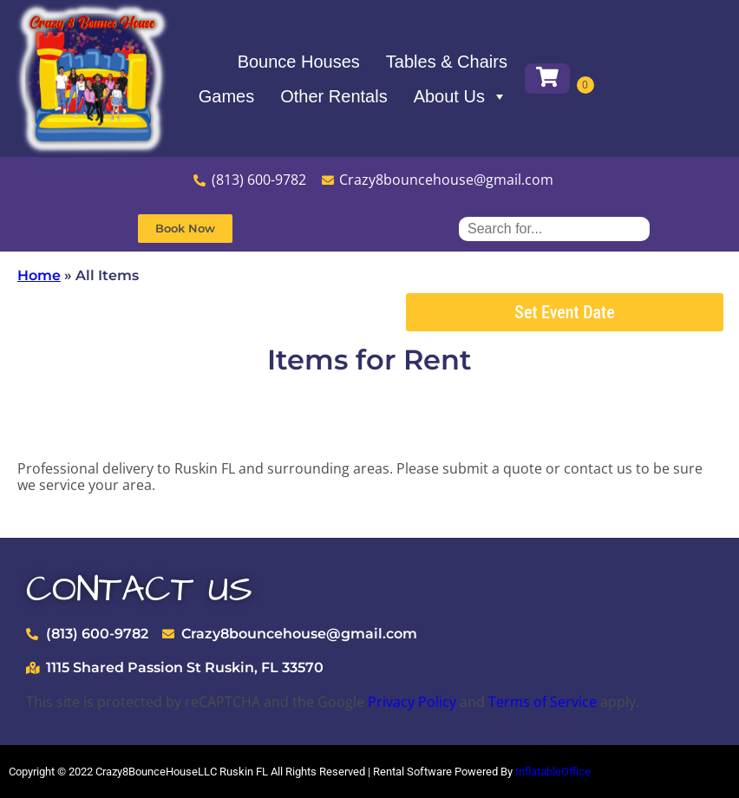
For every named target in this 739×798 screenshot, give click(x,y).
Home (39, 275)
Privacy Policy (412, 701)
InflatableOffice (553, 771)
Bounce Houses (299, 61)
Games (226, 96)
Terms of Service (542, 701)
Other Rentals (333, 96)
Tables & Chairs (446, 61)
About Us (460, 96)
